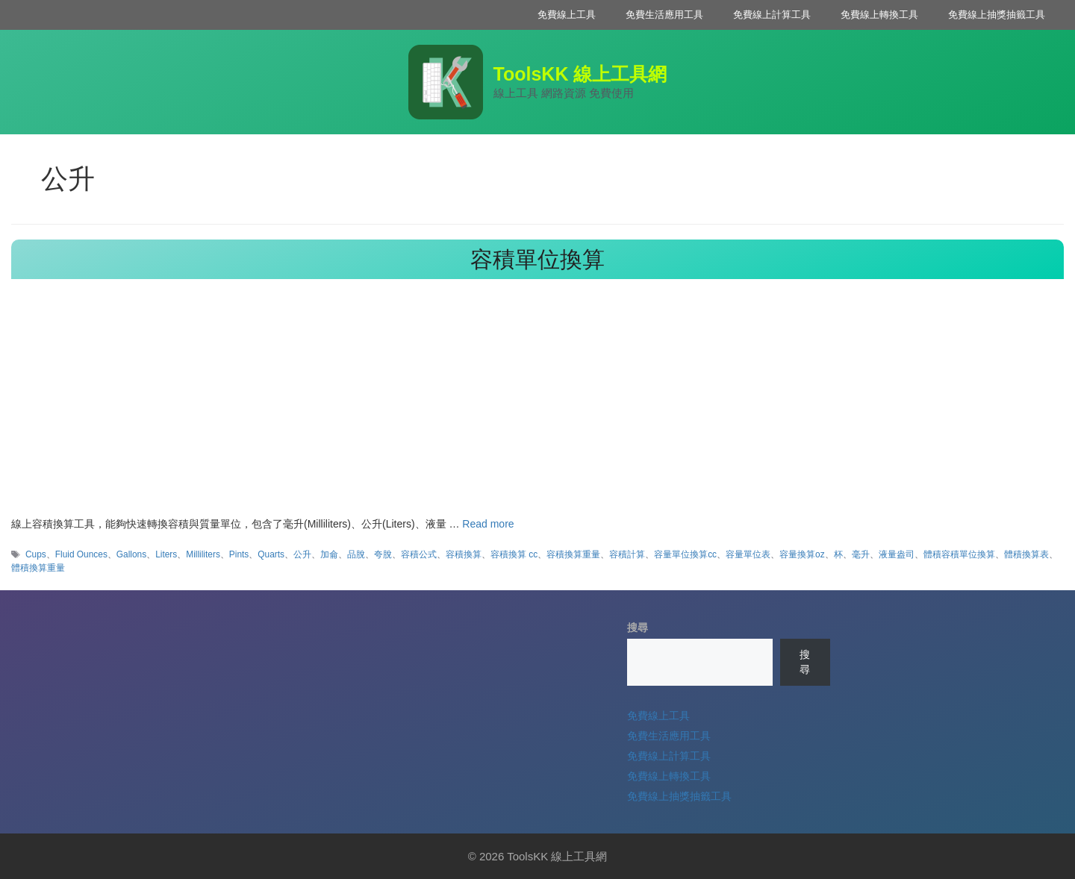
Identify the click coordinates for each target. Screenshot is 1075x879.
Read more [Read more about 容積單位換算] (488, 524)
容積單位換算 (537, 259)
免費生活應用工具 (664, 14)
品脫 (356, 554)
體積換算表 (1026, 554)
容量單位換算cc (685, 554)
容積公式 (419, 554)
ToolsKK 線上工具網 (580, 73)
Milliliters (203, 554)
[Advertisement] (537, 404)
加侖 (329, 554)
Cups (35, 554)
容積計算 (627, 554)
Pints (239, 554)
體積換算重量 (38, 568)
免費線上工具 (567, 14)
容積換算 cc (514, 554)
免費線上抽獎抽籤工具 (996, 14)
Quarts (271, 554)
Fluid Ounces (81, 554)
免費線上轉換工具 (879, 14)
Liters (166, 554)
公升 (302, 554)
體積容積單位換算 (959, 554)
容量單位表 (748, 554)
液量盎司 (896, 554)
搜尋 (637, 628)
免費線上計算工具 (772, 14)
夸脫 (383, 554)
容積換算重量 (573, 554)
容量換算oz (802, 554)
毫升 (861, 554)
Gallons (131, 554)
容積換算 (464, 554)
